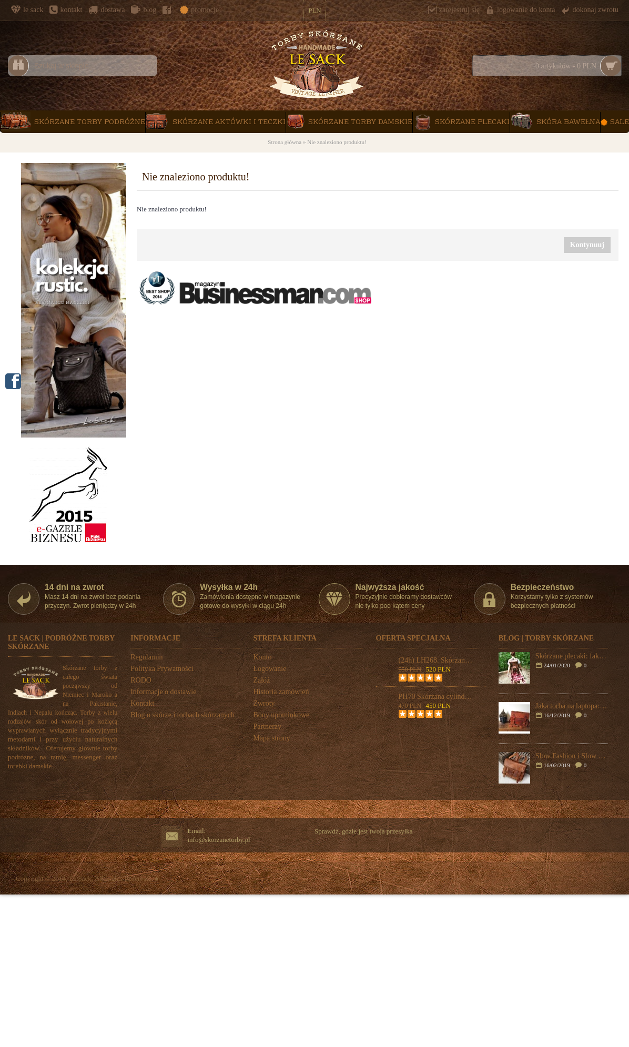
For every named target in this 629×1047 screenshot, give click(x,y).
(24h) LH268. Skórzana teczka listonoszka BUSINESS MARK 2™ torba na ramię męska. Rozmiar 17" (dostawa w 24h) (436, 660)
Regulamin (146, 657)
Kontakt (142, 703)
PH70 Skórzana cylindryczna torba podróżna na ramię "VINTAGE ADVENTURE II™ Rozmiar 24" (436, 696)
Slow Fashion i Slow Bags (571, 756)
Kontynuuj (587, 245)
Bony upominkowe (281, 715)
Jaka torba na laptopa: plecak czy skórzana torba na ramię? (571, 706)
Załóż (261, 680)
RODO (140, 680)
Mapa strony (271, 738)
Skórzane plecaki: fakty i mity (571, 656)
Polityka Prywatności (161, 669)
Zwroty (264, 703)
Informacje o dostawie (163, 692)
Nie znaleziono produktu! (336, 142)
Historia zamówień (281, 692)
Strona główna (284, 142)
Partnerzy (267, 726)
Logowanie (269, 669)
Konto (262, 657)
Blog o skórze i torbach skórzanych (182, 715)
